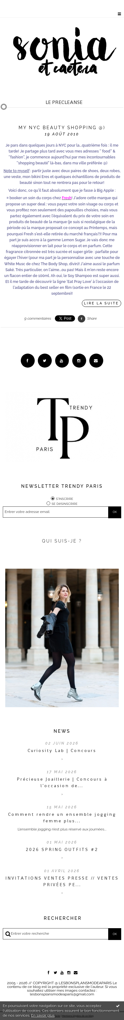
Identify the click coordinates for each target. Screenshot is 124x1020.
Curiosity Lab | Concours (62, 750)
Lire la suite (101, 303)
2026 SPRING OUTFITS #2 (62, 849)
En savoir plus (43, 1015)
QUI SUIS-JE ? (62, 540)
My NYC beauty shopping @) (62, 127)
